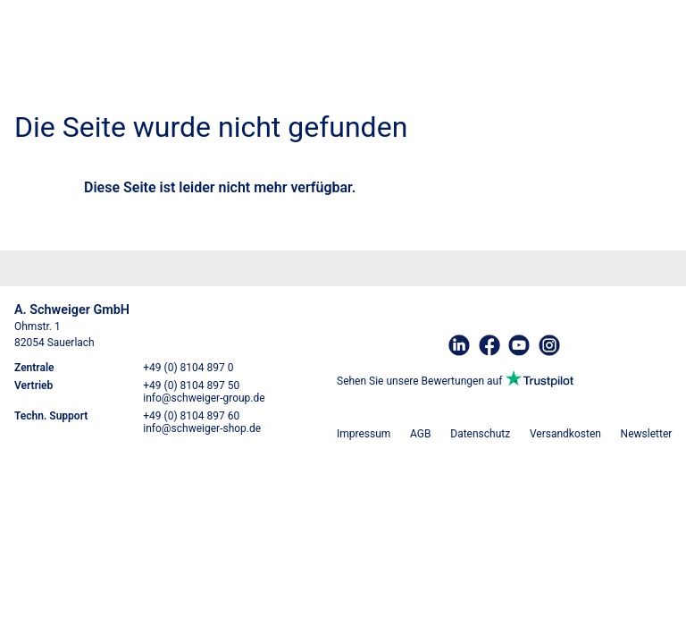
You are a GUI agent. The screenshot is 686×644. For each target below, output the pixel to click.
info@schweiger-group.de (203, 398)
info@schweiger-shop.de (202, 428)
